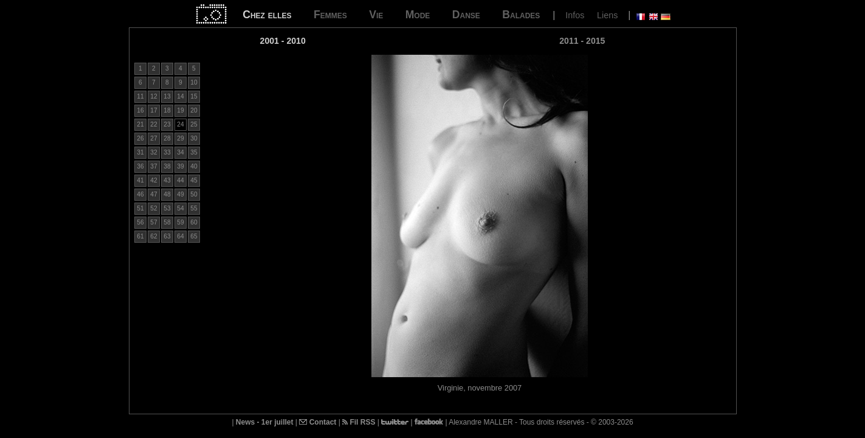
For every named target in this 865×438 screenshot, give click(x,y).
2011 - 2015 (582, 41)
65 (193, 236)
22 (153, 124)
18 (167, 110)
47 (153, 194)
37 (153, 166)
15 (193, 96)
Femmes (330, 15)
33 (167, 152)
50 (193, 194)
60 (193, 222)
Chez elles (267, 15)
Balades (521, 15)
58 (167, 222)
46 (140, 194)
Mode (417, 15)
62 (153, 236)
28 (167, 138)
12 (153, 96)
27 (153, 138)
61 (140, 236)
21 (140, 124)
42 (153, 180)
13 (167, 96)
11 (140, 96)
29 (180, 138)
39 (180, 166)
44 (180, 180)
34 (180, 152)
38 (167, 166)
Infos (574, 15)
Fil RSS (358, 422)
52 (153, 208)
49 (180, 194)
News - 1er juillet (265, 422)
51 (140, 208)
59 (180, 222)
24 (180, 124)
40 (193, 166)
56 (140, 222)
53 (167, 208)
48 (167, 194)
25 (193, 124)
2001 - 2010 (283, 41)
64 (180, 236)
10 (193, 82)
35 (193, 152)
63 (167, 236)
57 (153, 222)
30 (193, 138)
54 (180, 208)
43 (167, 180)
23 (167, 124)
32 (153, 152)
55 (193, 208)
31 (140, 152)
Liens (607, 15)
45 (193, 180)
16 (140, 110)
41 (140, 180)
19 (180, 110)
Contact (317, 422)
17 (153, 110)
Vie (376, 15)
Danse (466, 15)
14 (180, 96)
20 (193, 110)
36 (140, 166)
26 (140, 138)
